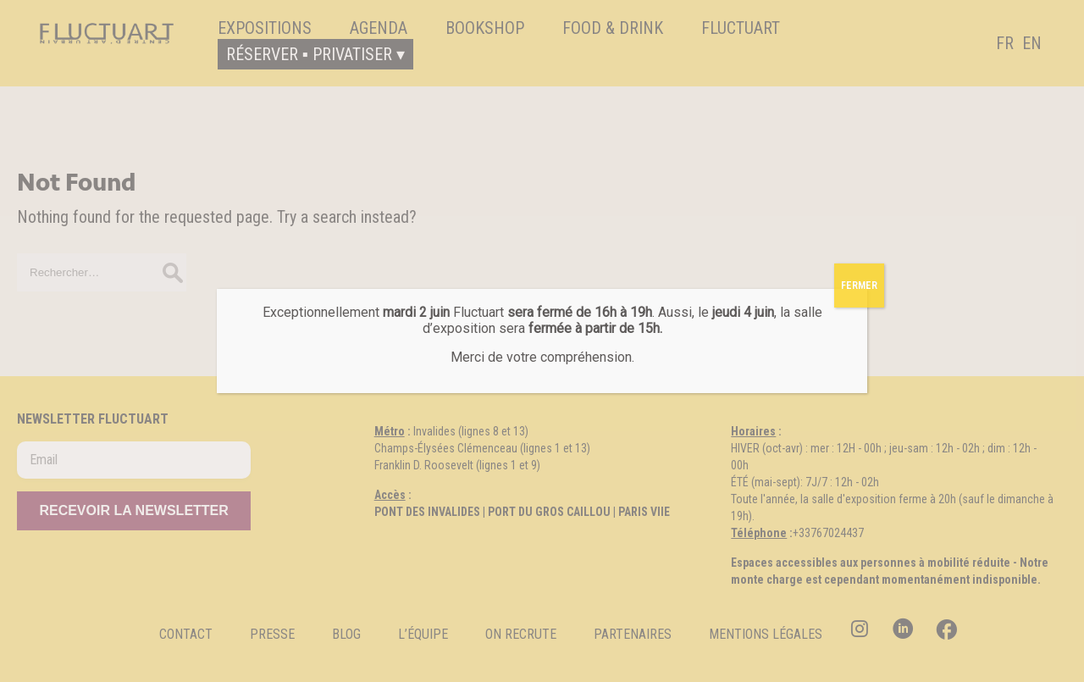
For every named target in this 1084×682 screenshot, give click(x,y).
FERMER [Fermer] (859, 285)
